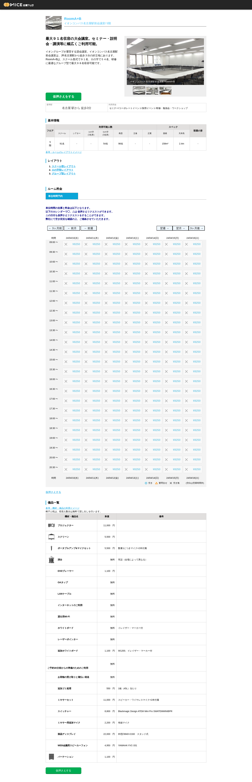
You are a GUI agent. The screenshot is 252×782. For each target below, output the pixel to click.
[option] (165, 61)
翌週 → (164, 228)
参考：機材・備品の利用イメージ (62, 508)
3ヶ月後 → (196, 228)
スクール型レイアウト (64, 166)
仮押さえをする (63, 96)
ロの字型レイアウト (62, 169)
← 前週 (88, 228)
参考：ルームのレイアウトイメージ (64, 152)
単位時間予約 (55, 196)
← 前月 (72, 228)
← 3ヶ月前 (55, 228)
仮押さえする (53, 492)
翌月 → (180, 228)
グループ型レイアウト (64, 173)
